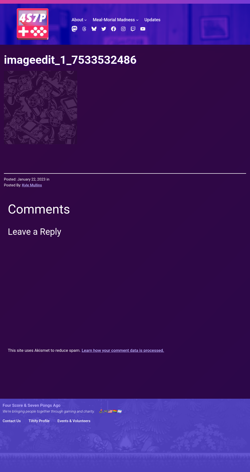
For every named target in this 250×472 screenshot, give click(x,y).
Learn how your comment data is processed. (123, 350)
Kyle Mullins (32, 185)
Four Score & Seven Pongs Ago (32, 405)
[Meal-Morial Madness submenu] (137, 20)
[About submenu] (85, 20)
